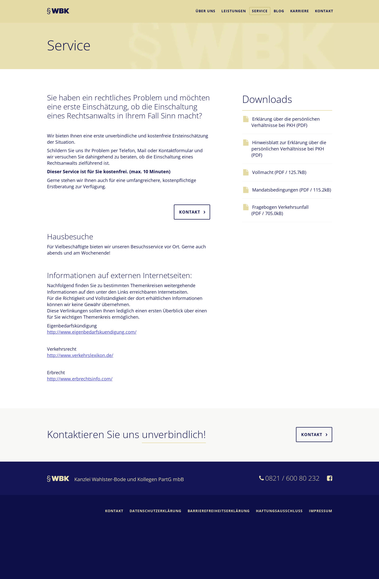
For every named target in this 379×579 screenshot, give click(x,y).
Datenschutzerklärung (155, 510)
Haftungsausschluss (279, 510)
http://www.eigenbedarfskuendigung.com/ (92, 332)
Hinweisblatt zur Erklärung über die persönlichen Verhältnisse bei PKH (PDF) (288, 148)
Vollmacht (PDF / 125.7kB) (278, 172)
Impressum (320, 510)
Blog (279, 11)
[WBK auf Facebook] (329, 479)
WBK (58, 12)
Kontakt (324, 11)
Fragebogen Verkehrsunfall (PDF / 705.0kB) (280, 210)
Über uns (205, 11)
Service (260, 11)
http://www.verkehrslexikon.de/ (80, 355)
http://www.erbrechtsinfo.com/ (80, 379)
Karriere (299, 11)
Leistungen (233, 11)
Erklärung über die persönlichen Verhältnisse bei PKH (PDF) (285, 122)
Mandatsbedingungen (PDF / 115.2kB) (291, 190)
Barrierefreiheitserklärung (219, 510)
